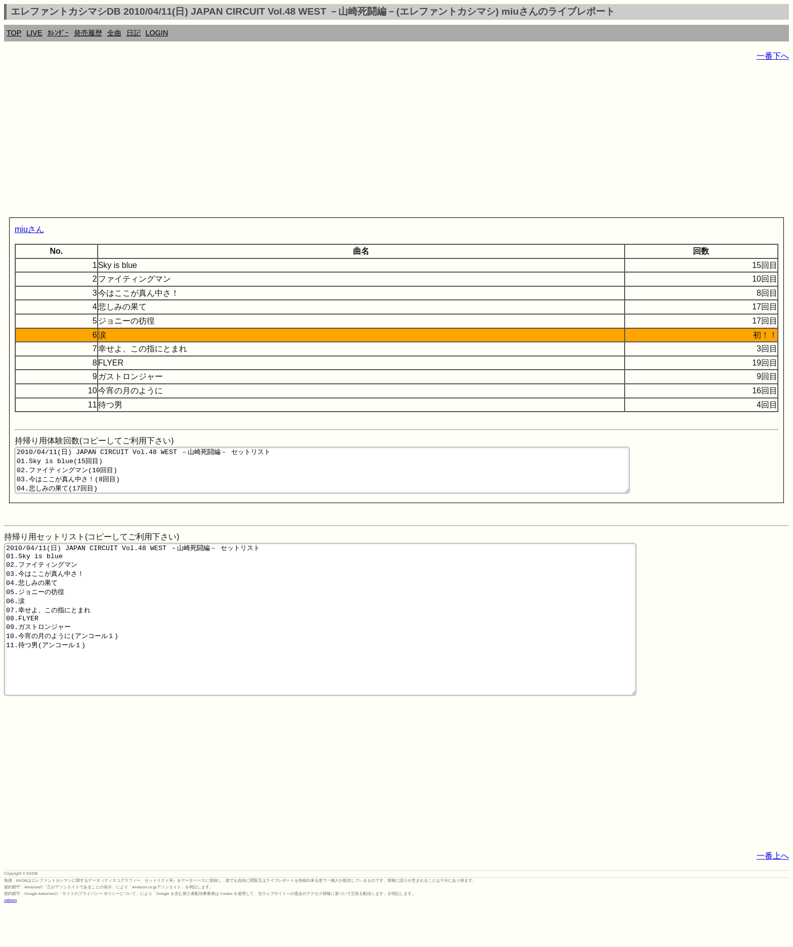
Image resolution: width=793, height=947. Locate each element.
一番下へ (773, 56)
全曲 (114, 33)
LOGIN (157, 33)
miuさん (29, 229)
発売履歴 (88, 33)
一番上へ (773, 895)
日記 (133, 33)
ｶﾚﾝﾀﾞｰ (58, 33)
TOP (14, 33)
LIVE (34, 33)
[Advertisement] (307, 141)
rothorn (10, 939)
